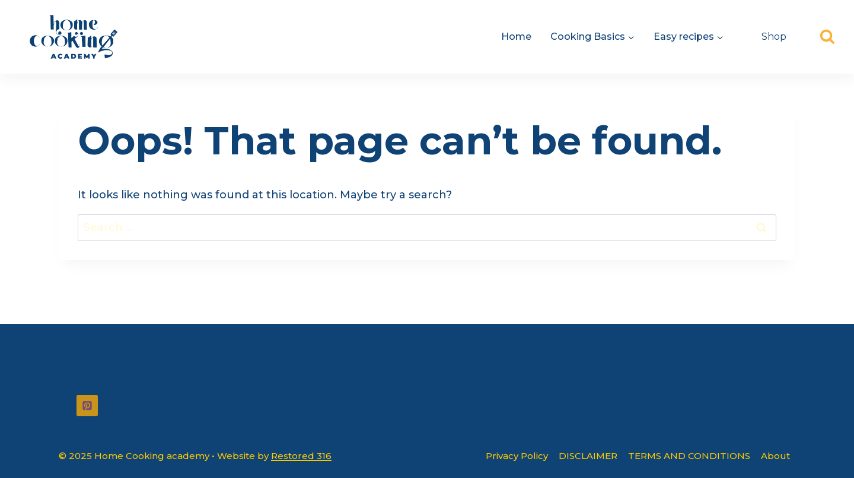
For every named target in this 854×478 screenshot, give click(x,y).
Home (516, 36)
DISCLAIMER (588, 455)
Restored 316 (301, 455)
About (775, 455)
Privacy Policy (517, 455)
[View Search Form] (827, 36)
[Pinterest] (87, 405)
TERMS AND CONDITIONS (689, 455)
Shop (773, 36)
